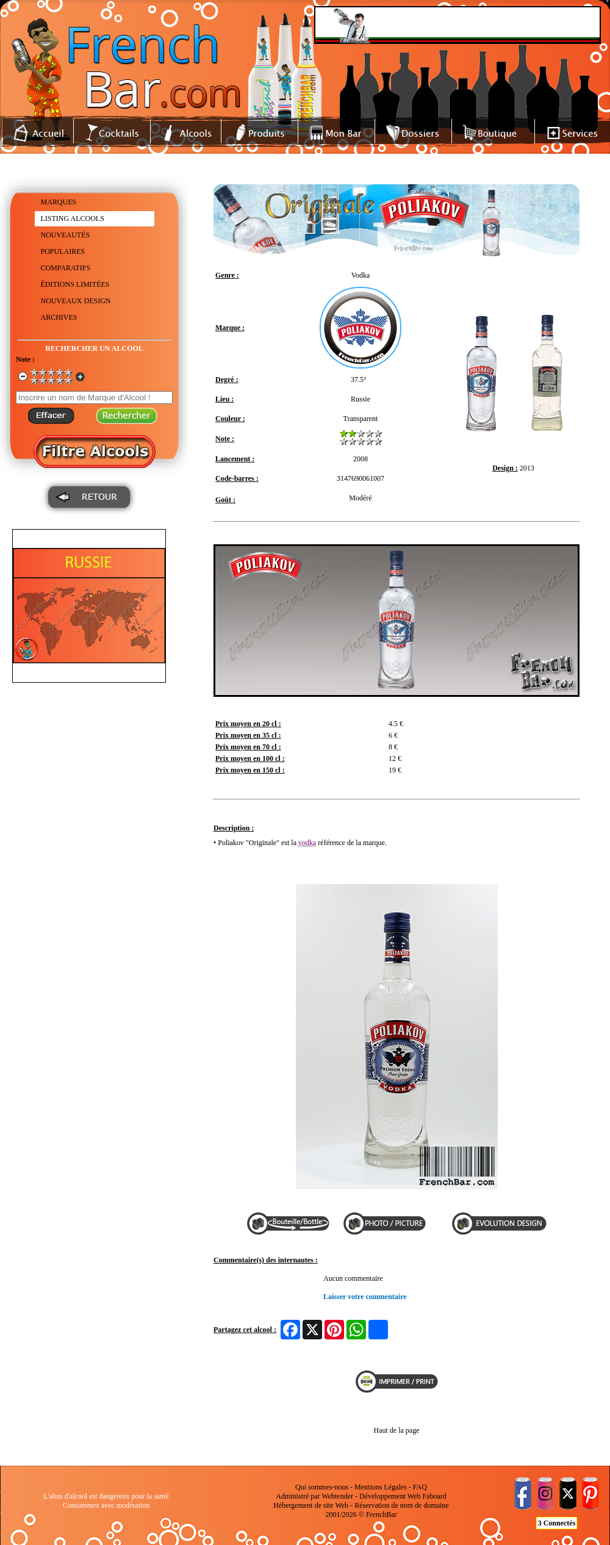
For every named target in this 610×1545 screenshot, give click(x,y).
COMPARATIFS (66, 268)
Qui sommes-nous (321, 1487)
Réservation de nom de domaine (401, 1505)
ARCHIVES (59, 317)
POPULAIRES (63, 251)
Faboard (434, 1496)
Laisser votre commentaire (365, 1296)
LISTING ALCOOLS (72, 218)
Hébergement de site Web (310, 1505)
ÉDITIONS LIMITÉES (75, 284)
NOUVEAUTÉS (65, 235)
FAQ (420, 1487)
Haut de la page (397, 1430)
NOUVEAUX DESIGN (76, 301)
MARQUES (59, 202)
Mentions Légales (380, 1487)
